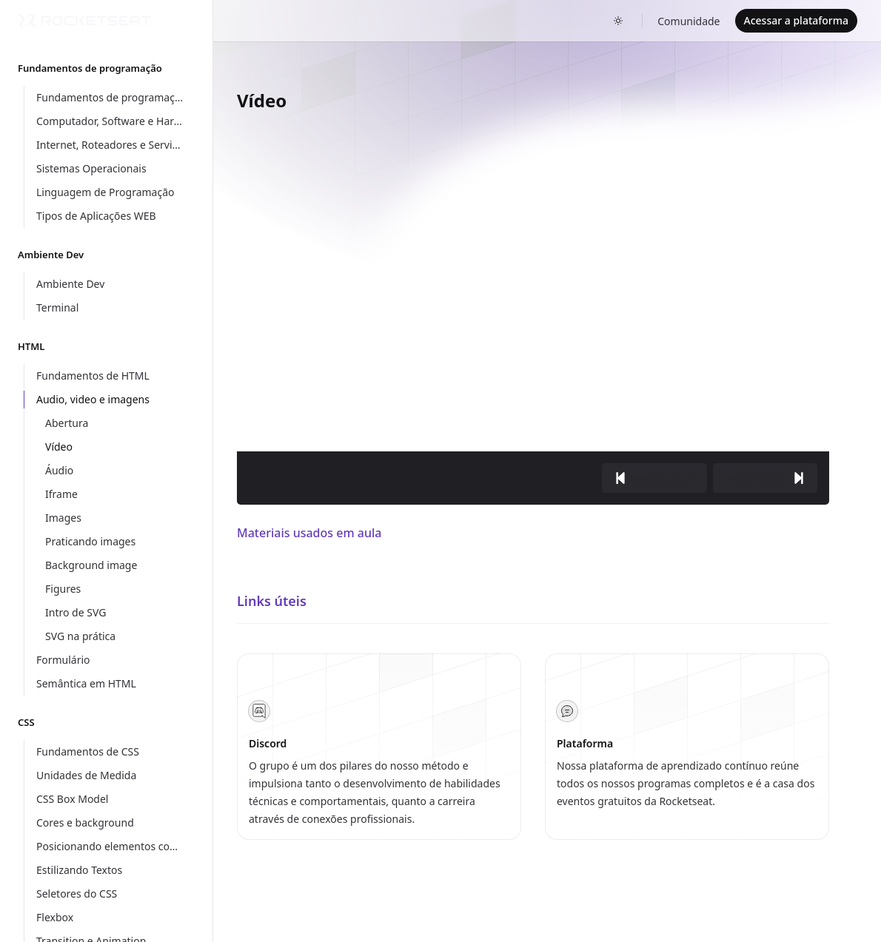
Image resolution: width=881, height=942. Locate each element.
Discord (268, 743)
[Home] (84, 21)
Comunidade (688, 21)
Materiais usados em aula (309, 533)
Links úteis (271, 601)
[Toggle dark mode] (618, 21)
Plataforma (585, 743)
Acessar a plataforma (796, 20)
